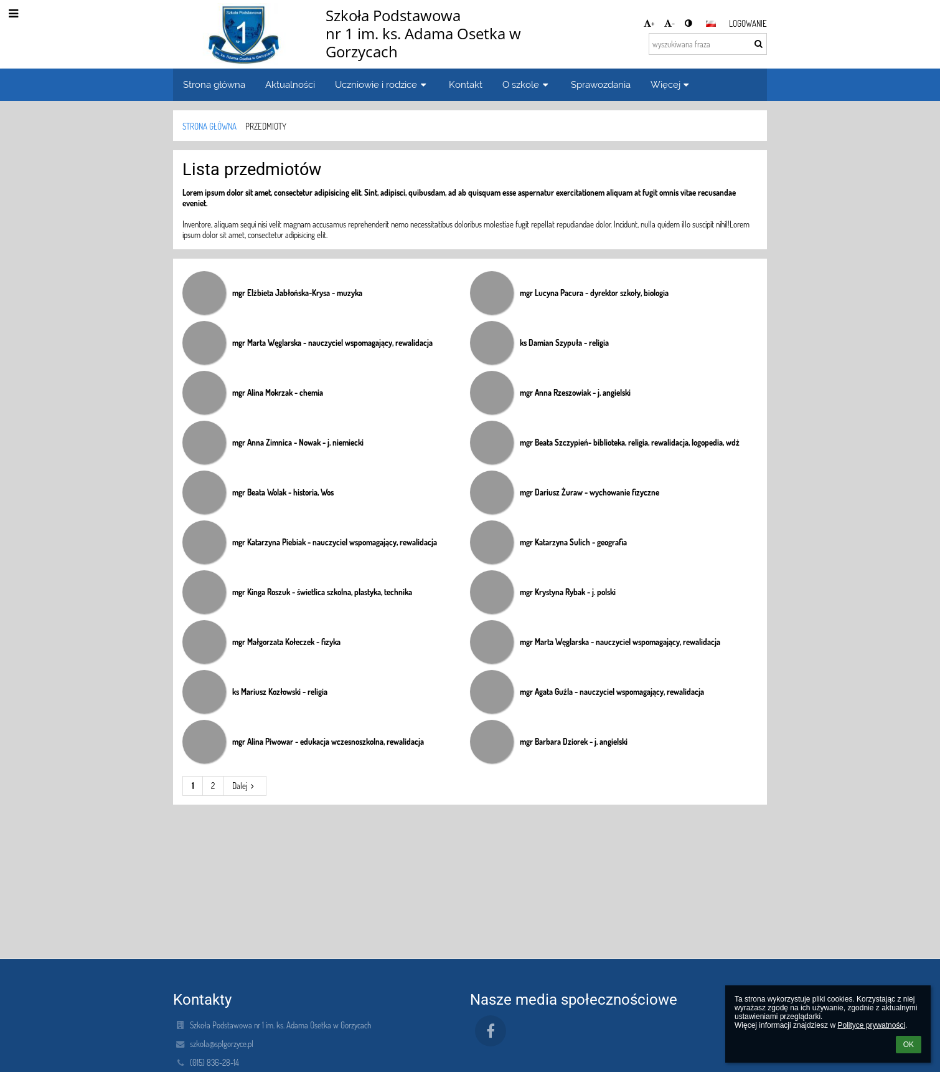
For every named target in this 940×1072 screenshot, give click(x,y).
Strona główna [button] (214, 84)
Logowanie (748, 23)
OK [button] (908, 1044)
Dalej (245, 785)
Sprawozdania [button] (601, 84)
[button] (711, 23)
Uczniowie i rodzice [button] (382, 84)
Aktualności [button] (290, 84)
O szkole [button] (526, 84)
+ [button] (649, 22)
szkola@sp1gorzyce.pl (221, 1043)
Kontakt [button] (465, 84)
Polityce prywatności (871, 1025)
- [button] (669, 22)
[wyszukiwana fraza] (708, 44)
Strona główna (209, 126)
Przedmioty (265, 126)
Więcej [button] (671, 84)
